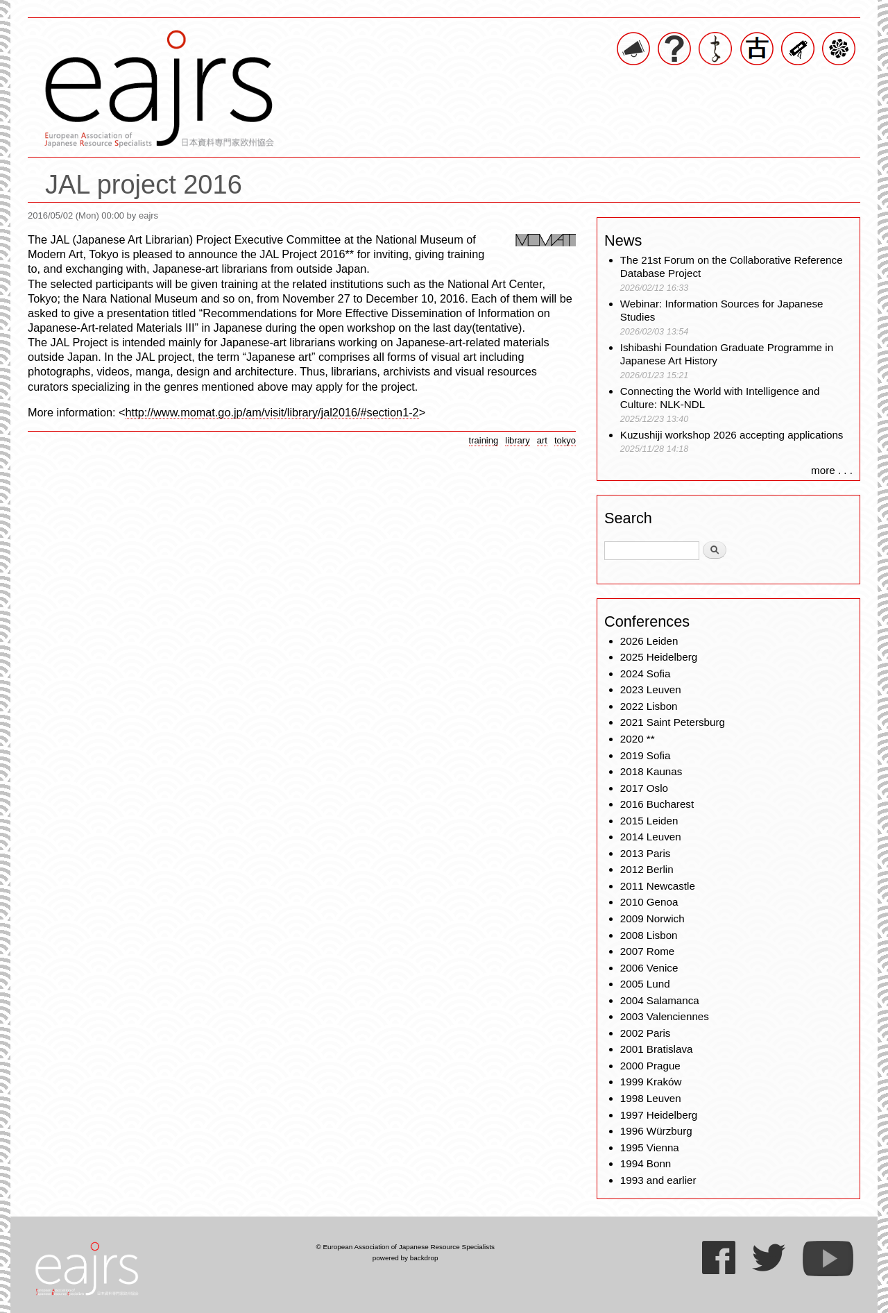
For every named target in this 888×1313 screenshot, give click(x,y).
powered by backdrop (405, 1258)
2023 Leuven (650, 689)
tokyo (565, 440)
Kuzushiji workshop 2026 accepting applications (732, 435)
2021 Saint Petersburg (672, 722)
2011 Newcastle (657, 886)
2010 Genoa (649, 902)
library (517, 440)
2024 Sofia (645, 673)
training (484, 440)
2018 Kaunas (651, 771)
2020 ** (637, 739)
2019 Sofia (645, 755)
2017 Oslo (644, 788)
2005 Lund (645, 984)
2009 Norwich (652, 918)
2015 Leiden (649, 821)
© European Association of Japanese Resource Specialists (405, 1247)
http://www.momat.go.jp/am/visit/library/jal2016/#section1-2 (272, 412)
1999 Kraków (651, 1081)
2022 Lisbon (649, 706)
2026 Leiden (649, 641)
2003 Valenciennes (664, 1016)
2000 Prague (650, 1065)
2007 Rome (647, 951)
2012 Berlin (647, 869)
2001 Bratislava (656, 1049)
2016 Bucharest (657, 804)
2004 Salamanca (659, 1000)
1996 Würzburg (656, 1131)
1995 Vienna (649, 1147)
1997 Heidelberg (658, 1115)
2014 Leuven (650, 836)
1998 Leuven (650, 1098)
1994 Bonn (645, 1163)
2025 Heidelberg (658, 657)
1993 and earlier (658, 1180)
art (542, 440)
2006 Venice (649, 968)
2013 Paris (645, 853)
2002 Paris (645, 1033)
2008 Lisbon (649, 935)
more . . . (832, 470)
